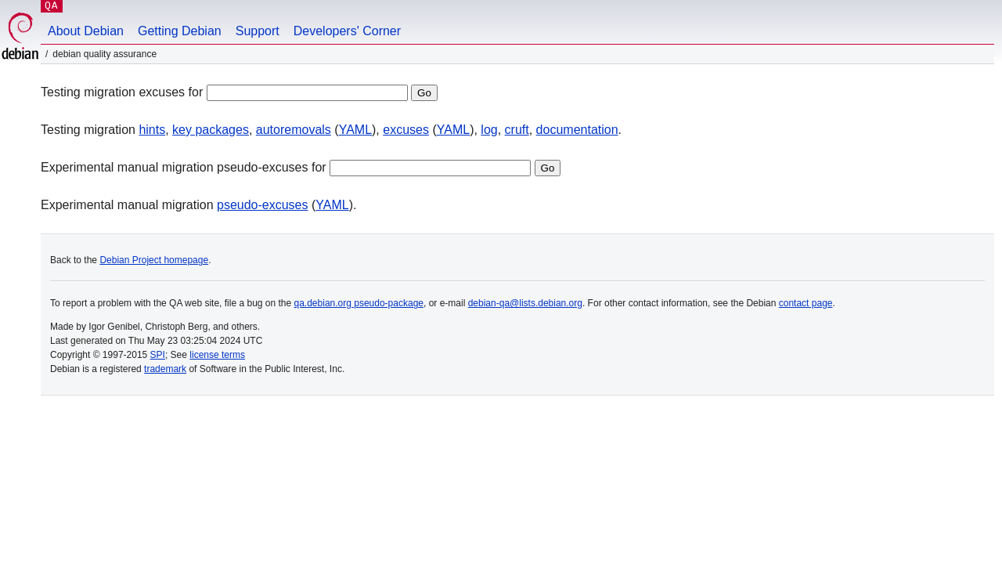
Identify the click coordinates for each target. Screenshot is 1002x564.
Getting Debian (180, 31)
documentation (577, 129)
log (489, 129)
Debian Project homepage (153, 260)
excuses (406, 129)
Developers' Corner (347, 31)
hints (152, 129)
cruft (517, 129)
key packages (210, 129)
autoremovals (293, 129)
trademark (165, 368)
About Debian (86, 31)
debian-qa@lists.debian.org (525, 303)
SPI (157, 354)
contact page (806, 303)
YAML (355, 129)
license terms (217, 354)
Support (257, 31)
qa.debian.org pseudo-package (359, 303)
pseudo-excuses (262, 205)
